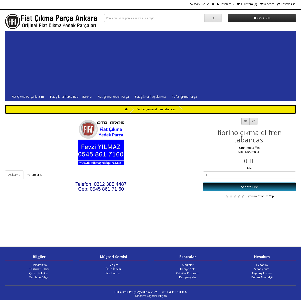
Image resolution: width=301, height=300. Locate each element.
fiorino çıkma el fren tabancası (156, 109)
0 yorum (251, 196)
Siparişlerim (261, 269)
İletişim (113, 265)
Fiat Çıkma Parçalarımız (150, 97)
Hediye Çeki (187, 269)
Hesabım (262, 265)
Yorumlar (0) (35, 175)
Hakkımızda (39, 265)
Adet (249, 168)
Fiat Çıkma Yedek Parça (113, 97)
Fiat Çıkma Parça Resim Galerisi (71, 97)
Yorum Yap (266, 196)
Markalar (187, 265)
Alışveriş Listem (262, 273)
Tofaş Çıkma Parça (184, 97)
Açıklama (14, 175)
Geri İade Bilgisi (39, 277)
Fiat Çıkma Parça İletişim (27, 97)
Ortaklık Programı (187, 273)
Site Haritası (113, 273)
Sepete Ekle (249, 187)
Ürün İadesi (113, 269)
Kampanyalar (187, 277)
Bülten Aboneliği (262, 277)
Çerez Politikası (39, 273)
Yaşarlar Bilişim (157, 296)
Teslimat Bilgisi (39, 269)
